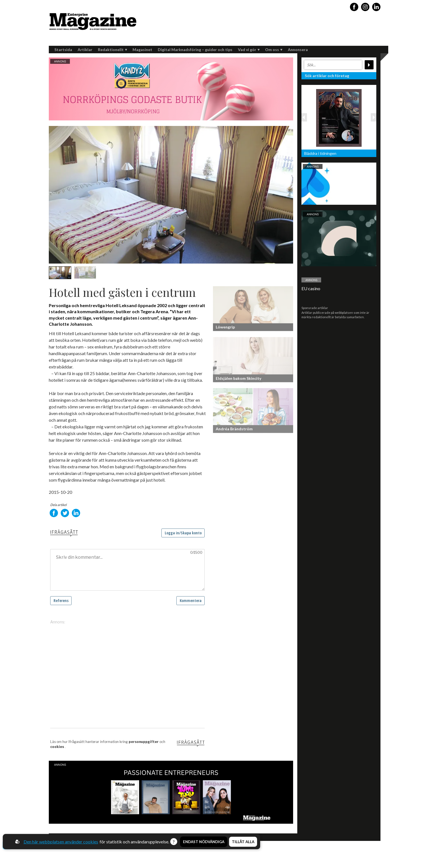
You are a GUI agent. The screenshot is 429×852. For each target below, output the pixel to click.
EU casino (310, 288)
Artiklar (85, 49)
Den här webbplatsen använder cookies (61, 841)
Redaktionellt (112, 49)
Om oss (273, 49)
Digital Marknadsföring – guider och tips (195, 49)
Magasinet (142, 49)
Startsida (63, 49)
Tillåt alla (243, 842)
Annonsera (298, 49)
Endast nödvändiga (203, 842)
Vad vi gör (249, 49)
